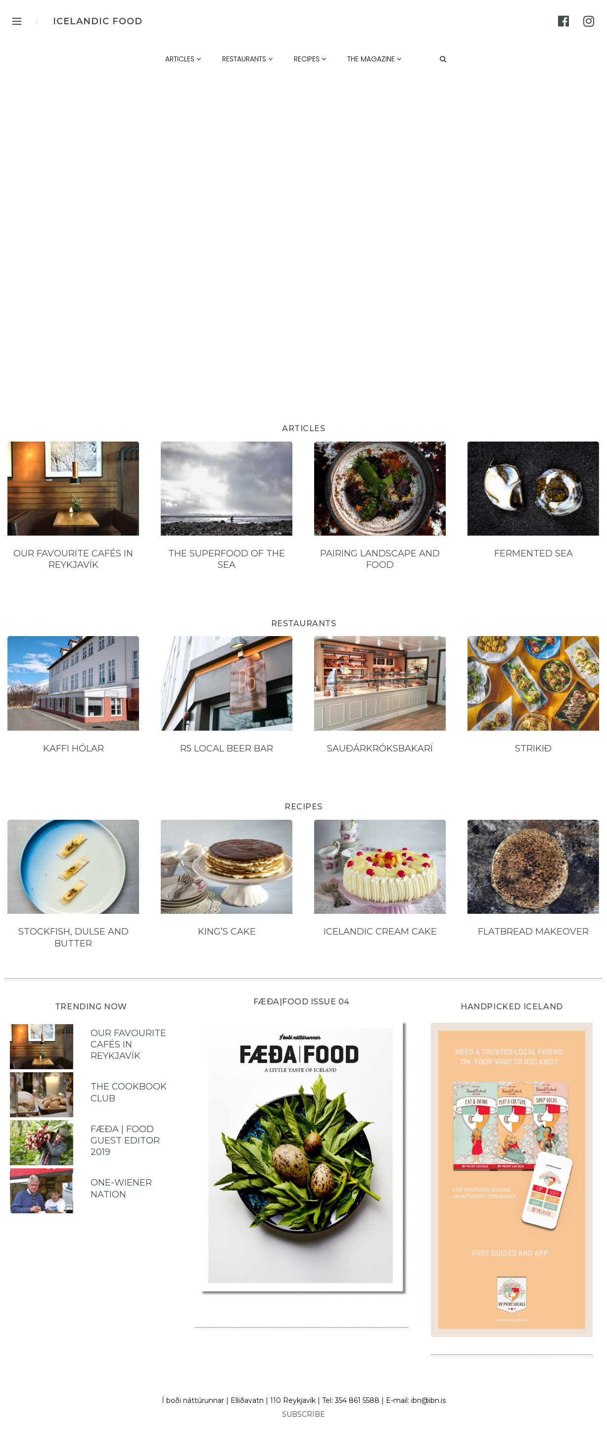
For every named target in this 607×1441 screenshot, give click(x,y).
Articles (183, 59)
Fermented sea (533, 553)
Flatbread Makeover (533, 931)
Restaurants (247, 59)
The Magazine (374, 59)
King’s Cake (227, 931)
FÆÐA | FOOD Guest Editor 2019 (125, 1141)
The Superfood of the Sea (226, 559)
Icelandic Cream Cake (380, 931)
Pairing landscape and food (380, 559)
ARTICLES (303, 428)
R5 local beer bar (226, 748)
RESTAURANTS (303, 623)
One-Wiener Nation (121, 1188)
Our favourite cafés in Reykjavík (73, 559)
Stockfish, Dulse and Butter (73, 937)
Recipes (310, 59)
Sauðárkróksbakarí (380, 748)
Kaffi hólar (73, 748)
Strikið (533, 748)
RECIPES (303, 806)
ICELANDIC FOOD (97, 21)
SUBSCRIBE (303, 1414)
